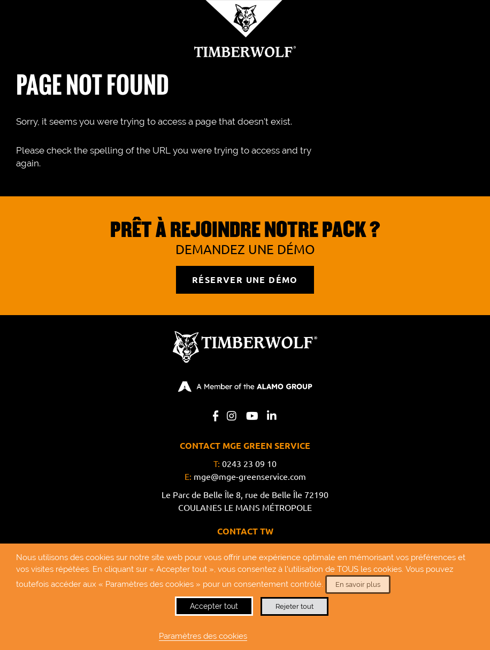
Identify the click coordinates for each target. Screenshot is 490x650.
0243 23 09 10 (249, 464)
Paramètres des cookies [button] (203, 635)
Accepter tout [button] (214, 606)
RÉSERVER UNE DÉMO (245, 280)
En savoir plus (357, 584)
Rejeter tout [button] (294, 606)
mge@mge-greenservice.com (250, 476)
